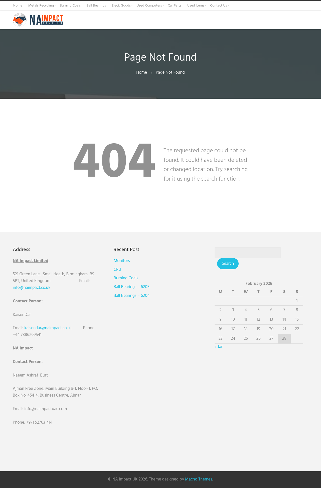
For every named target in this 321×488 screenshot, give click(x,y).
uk (48, 287)
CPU (120, 269)
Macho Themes (198, 479)
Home (141, 72)
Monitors (124, 261)
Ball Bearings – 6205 (134, 287)
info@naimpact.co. (29, 287)
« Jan (224, 346)
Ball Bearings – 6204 (134, 295)
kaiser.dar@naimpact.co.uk (48, 328)
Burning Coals (128, 278)
